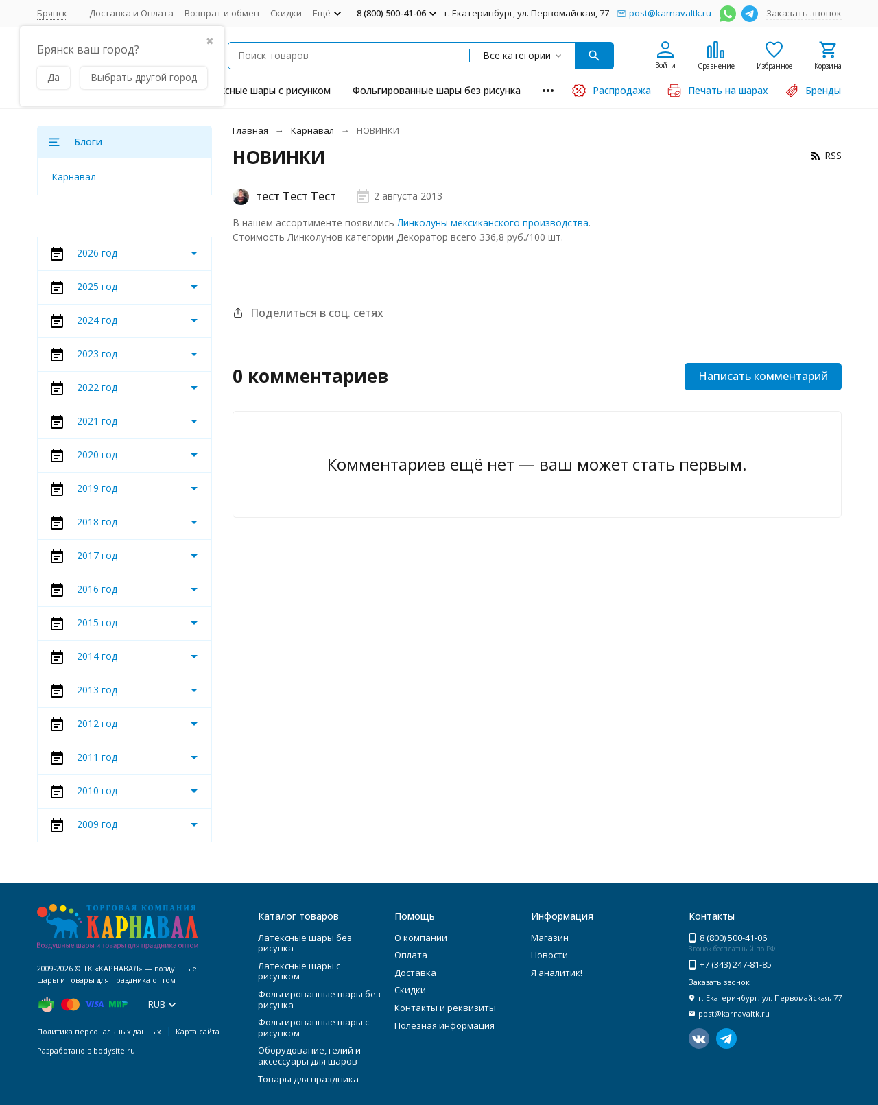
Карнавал (312, 130)
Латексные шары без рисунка (305, 943)
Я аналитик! (556, 972)
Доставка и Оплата (131, 13)
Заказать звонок (804, 13)
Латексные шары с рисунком (264, 90)
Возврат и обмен (222, 13)
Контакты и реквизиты (445, 1007)
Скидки (286, 13)
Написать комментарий (763, 375)
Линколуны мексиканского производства (493, 222)
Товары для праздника (308, 1079)
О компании (420, 937)
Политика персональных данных (99, 1031)
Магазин (550, 937)
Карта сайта (198, 1031)
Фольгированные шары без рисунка (437, 90)
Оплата (410, 955)
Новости (549, 955)
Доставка (415, 972)
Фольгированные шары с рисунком (313, 1027)
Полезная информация (444, 1025)
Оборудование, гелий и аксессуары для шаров (309, 1055)
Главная (250, 130)
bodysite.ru (114, 1050)
